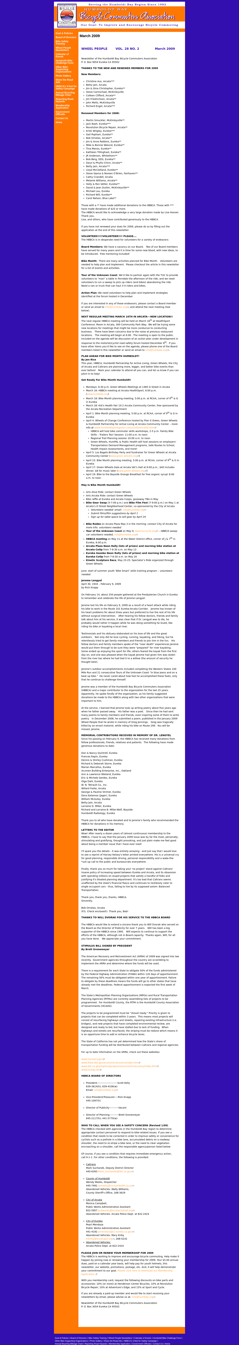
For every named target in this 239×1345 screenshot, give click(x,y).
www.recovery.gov (93, 1059)
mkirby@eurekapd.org (100, 1238)
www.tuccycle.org (146, 531)
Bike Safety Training (62, 42)
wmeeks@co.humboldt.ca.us (116, 1185)
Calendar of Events (62, 55)
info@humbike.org (117, 307)
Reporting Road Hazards (64, 100)
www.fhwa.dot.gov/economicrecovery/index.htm (110, 1062)
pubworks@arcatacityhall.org (116, 1210)
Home (59, 122)
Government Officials (62, 113)
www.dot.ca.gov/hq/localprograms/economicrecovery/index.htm (120, 1066)
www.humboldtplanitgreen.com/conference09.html (125, 427)
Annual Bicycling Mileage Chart (65, 93)
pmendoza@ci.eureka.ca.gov (116, 1231)
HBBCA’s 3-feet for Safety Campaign (66, 87)
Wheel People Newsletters (63, 49)
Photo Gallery (63, 76)
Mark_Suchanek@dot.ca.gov (116, 1171)
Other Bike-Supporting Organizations (63, 69)
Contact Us (62, 118)
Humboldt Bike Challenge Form (65, 61)
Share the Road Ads (64, 81)
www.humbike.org (97, 394)
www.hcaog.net (91, 1069)
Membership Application (62, 106)
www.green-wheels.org (124, 456)
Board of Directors (66, 37)
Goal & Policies (64, 33)
